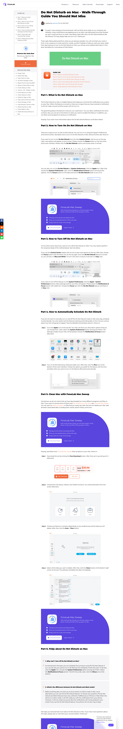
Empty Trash (21, 73)
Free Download (26, 63)
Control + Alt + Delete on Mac (26, 90)
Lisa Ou (55, 23)
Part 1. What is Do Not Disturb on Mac (66, 74)
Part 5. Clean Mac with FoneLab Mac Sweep (68, 84)
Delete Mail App (22, 76)
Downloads (100, 4)
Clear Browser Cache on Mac (26, 104)
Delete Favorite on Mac (24, 107)
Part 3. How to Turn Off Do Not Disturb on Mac (69, 79)
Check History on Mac (24, 88)
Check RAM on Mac (23, 109)
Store (118, 4)
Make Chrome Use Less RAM (26, 83)
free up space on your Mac (82, 403)
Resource (76, 4)
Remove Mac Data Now (25, 53)
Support (110, 4)
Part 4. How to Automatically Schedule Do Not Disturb (71, 82)
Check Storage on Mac (24, 102)
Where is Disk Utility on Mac (26, 85)
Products (64, 4)
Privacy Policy (101, 722)
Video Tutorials (87, 4)
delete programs (58, 405)
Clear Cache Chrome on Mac (26, 100)
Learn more (69, 227)
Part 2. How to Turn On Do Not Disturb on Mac (69, 77)
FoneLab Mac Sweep (71, 207)
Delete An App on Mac (24, 97)
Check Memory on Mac (24, 92)
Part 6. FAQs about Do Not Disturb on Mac (67, 86)
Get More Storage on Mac (25, 80)
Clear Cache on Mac (23, 78)
